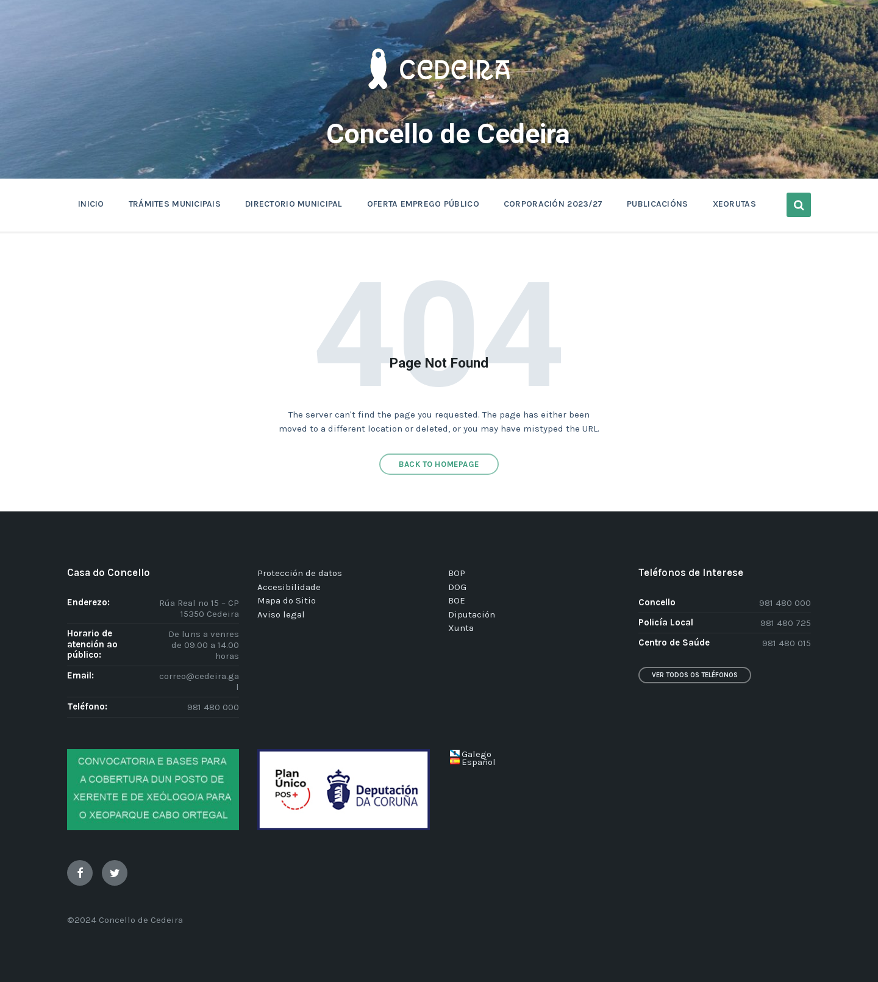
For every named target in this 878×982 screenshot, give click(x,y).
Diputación (471, 614)
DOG (457, 587)
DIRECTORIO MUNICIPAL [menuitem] (294, 204)
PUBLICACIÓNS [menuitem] (657, 204)
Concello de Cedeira (448, 134)
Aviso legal (281, 614)
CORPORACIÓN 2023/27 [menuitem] (553, 204)
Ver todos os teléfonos (695, 675)
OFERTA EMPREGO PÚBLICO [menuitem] (423, 204)
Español (479, 761)
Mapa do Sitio (286, 600)
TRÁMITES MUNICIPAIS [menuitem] (175, 204)
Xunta (461, 627)
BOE (456, 600)
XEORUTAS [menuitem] (734, 204)
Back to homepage (439, 464)
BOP (456, 572)
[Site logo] (439, 107)
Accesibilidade (289, 587)
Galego (476, 754)
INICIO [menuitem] (91, 204)
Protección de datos (299, 572)
